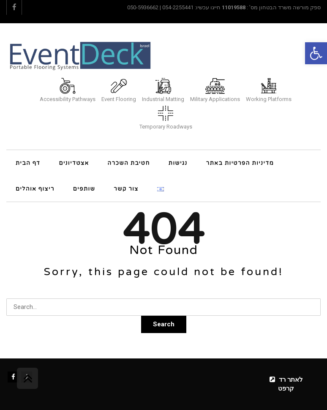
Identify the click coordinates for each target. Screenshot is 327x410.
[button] (316, 53)
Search (163, 324)
